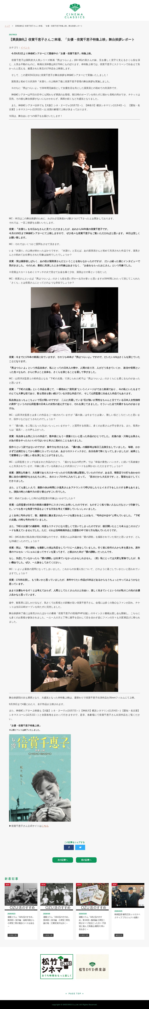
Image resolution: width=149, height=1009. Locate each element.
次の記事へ (63, 860)
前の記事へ (86, 860)
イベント (25, 47)
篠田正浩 (119, 935)
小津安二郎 (13, 935)
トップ (7, 26)
